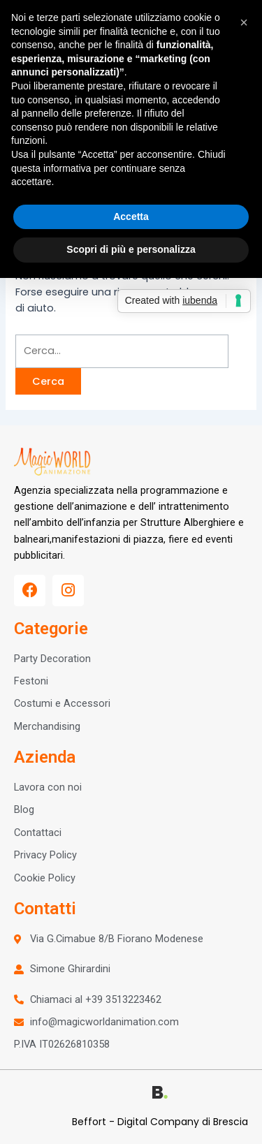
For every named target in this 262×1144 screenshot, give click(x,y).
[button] (244, 22)
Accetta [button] (131, 216)
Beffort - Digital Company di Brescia (160, 1122)
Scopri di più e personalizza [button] (130, 249)
